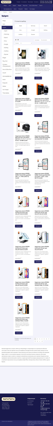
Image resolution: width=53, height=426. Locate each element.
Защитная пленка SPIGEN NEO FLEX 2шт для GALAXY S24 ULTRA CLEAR (42, 64)
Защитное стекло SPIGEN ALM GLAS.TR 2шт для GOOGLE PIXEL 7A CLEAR (42, 284)
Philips (5, 5)
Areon (15, 9)
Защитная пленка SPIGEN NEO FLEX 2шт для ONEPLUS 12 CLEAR (23, 100)
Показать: (17, 43)
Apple (20, 25)
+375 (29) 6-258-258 (44, 2)
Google (33, 30)
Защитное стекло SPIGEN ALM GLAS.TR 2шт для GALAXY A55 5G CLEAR (22, 248)
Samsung (33, 25)
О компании (24, 1)
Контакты (36, 1)
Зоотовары (32, 9)
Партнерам (30, 1)
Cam (10, 5)
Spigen (14, 5)
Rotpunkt (20, 9)
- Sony (5, 41)
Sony (20, 30)
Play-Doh (25, 5)
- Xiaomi (5, 37)
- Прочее (5, 54)
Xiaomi (45, 25)
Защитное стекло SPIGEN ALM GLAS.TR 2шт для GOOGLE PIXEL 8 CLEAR (22, 319)
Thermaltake (6, 93)
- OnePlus (5, 51)
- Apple (5, 30)
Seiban (26, 9)
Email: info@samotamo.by (45, 407)
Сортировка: (37, 40)
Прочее (33, 34)
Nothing (45, 30)
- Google (5, 44)
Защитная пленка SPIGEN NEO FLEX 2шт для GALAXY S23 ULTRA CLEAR (22, 64)
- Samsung (6, 34)
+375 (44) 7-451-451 (44, 1)
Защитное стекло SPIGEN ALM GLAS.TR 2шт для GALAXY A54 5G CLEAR (42, 212)
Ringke (19, 5)
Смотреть (18, 78)
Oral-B (40, 5)
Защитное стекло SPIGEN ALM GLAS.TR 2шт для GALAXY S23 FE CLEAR (22, 284)
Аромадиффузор (8, 9)
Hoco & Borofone (33, 5)
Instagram (44, 409)
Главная (18, 1)
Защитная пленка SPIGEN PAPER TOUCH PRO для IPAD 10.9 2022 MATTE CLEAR (42, 137)
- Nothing (5, 47)
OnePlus (20, 34)
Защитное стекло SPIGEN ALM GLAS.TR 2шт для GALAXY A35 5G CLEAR (22, 212)
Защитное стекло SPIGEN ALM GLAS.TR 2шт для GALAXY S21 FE (42, 248)
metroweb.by (10, 421)
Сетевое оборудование (6, 65)
